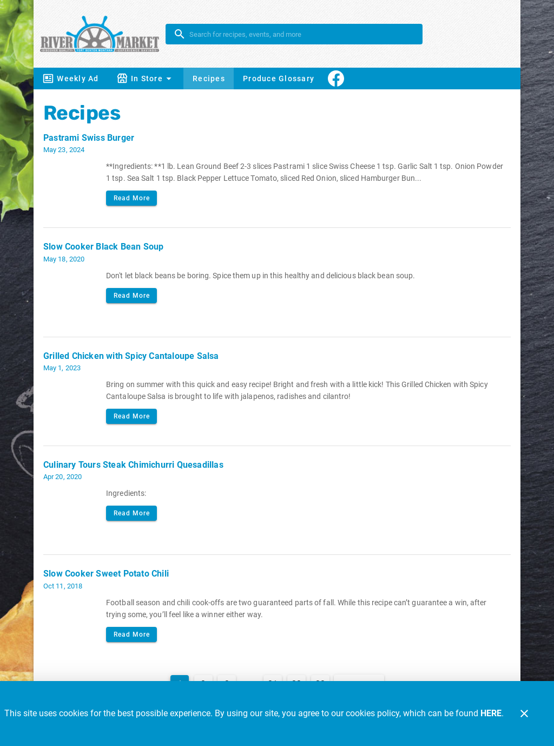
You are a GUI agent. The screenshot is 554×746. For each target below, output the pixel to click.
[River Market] (103, 34)
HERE (491, 713)
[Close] (524, 713)
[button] (145, 78)
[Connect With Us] (336, 78)
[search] (301, 34)
